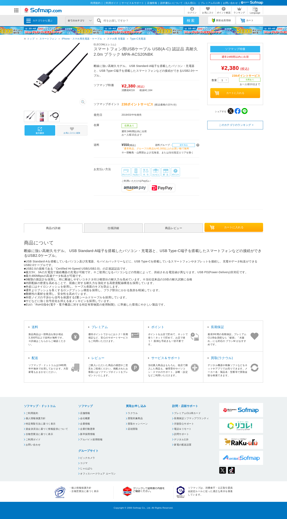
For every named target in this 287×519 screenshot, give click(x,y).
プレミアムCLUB (210, 3)
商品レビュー (173, 228)
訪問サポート (181, 434)
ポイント (157, 327)
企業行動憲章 (87, 429)
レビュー (98, 358)
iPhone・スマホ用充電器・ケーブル (82, 38)
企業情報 (85, 423)
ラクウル (133, 413)
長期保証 (217, 327)
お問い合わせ (230, 3)
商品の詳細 (53, 228)
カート (247, 20)
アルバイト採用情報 (91, 439)
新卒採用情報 (87, 434)
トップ (30, 38)
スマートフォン (48, 38)
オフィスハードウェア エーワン (98, 473)
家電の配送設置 (182, 444)
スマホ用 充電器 (116, 38)
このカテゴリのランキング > (236, 124)
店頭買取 (133, 429)
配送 (35, 358)
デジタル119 (181, 439)
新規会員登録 (221, 21)
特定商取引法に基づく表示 (41, 423)
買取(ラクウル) (222, 358)
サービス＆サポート (133, 3)
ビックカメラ (87, 457)
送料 (35, 327)
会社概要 (85, 418)
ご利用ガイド (111, 3)
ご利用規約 (32, 413)
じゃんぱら (86, 468)
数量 (220, 80)
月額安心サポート (184, 423)
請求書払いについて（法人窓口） (179, 3)
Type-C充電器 (138, 38)
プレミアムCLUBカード (187, 413)
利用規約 (95, 3)
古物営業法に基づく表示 (39, 434)
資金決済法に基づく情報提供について (47, 429)
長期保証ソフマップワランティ (191, 418)
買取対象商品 (135, 418)
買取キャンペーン (138, 423)
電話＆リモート (182, 429)
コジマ (83, 463)
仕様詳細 (113, 228)
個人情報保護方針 (36, 418)
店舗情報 (152, 3)
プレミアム (99, 327)
